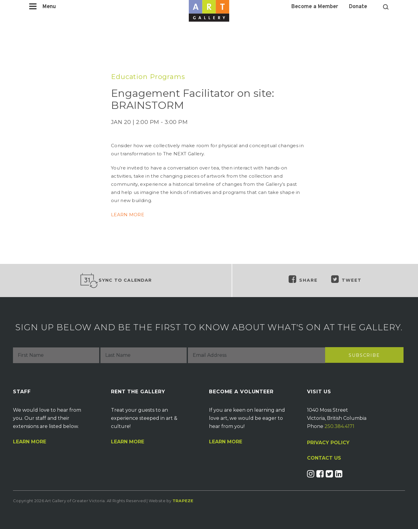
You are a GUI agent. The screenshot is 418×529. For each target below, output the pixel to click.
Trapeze (183, 500)
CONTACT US (324, 458)
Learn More (29, 441)
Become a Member (314, 7)
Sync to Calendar (116, 280)
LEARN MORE (127, 214)
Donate (358, 7)
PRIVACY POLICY (328, 442)
